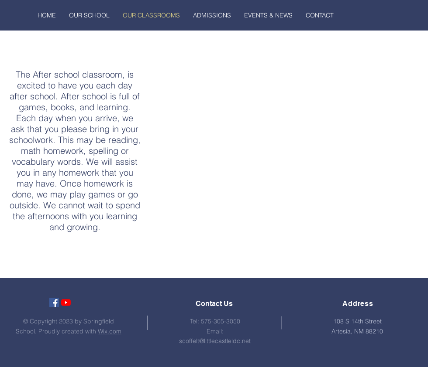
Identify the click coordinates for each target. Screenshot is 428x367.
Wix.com (109, 331)
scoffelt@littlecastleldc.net (215, 341)
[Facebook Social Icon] (54, 302)
